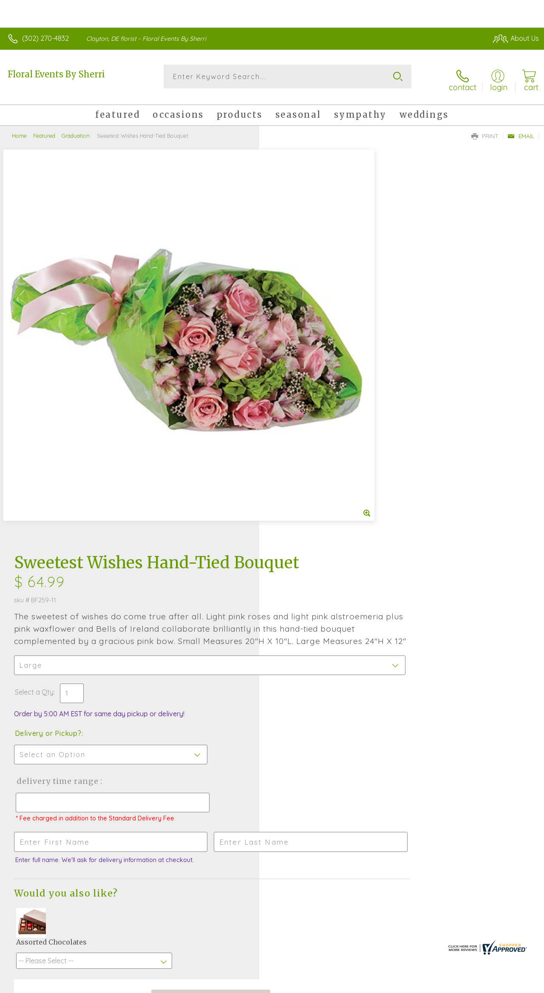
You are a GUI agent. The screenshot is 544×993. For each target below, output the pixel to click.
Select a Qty (292, 321)
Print (485, 130)
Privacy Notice (395, 984)
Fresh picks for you (272, 729)
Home (19, 129)
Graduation (76, 129)
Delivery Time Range (315, 410)
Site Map (508, 984)
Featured (44, 129)
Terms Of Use (345, 984)
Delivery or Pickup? (306, 362)
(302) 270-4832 (45, 38)
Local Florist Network (456, 984)
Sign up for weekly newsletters (272, 776)
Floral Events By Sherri (56, 74)
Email (520, 130)
